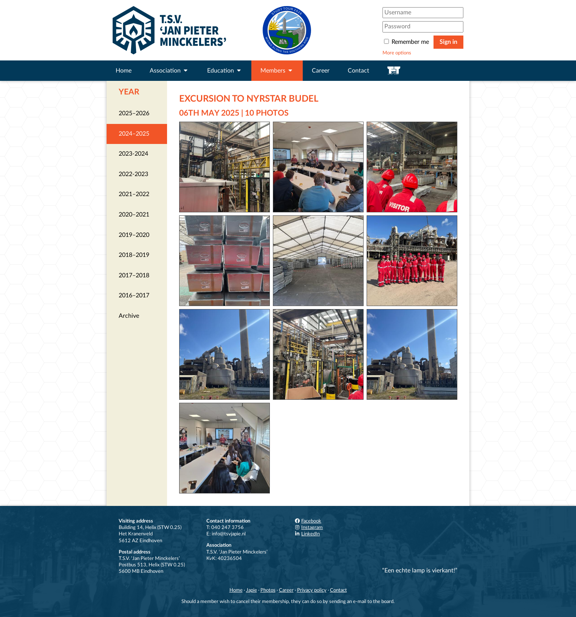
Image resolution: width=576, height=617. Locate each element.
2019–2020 (134, 235)
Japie (251, 590)
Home (124, 71)
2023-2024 (133, 154)
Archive (129, 316)
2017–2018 (134, 275)
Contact (358, 71)
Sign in (448, 42)
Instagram (308, 527)
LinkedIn (307, 534)
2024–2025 (134, 134)
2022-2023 (133, 174)
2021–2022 (134, 194)
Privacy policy (312, 590)
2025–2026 (134, 113)
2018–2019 (134, 255)
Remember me (407, 42)
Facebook (307, 521)
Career (321, 71)
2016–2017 (134, 295)
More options (396, 53)
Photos (268, 590)
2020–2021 (134, 215)
